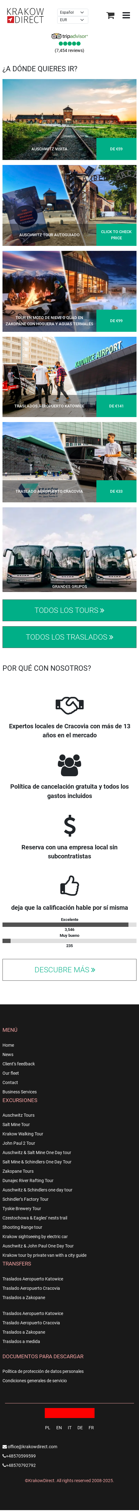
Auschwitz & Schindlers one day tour (37, 1189)
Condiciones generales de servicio (34, 1380)
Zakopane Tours (18, 1171)
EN (59, 1427)
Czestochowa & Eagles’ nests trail (34, 1217)
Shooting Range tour (22, 1227)
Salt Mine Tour (16, 1124)
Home (8, 1045)
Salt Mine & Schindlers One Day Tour (37, 1161)
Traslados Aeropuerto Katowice (32, 1278)
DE (80, 1427)
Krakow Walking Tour (22, 1133)
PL (47, 1427)
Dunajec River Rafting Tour (27, 1180)
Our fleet (10, 1073)
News (7, 1054)
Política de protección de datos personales (43, 1371)
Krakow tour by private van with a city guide (44, 1255)
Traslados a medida (21, 1341)
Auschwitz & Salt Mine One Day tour (36, 1152)
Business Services (19, 1091)
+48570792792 (19, 1465)
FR (91, 1427)
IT (70, 1427)
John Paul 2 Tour (18, 1143)
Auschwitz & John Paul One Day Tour (38, 1245)
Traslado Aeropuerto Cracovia (31, 1288)
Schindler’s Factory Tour (25, 1199)
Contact (10, 1082)
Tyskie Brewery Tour (21, 1208)
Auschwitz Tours (18, 1115)
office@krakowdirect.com (29, 1446)
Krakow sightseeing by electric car (35, 1236)
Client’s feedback (18, 1063)
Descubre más (66, 969)
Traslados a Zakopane (23, 1297)
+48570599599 (19, 1455)
